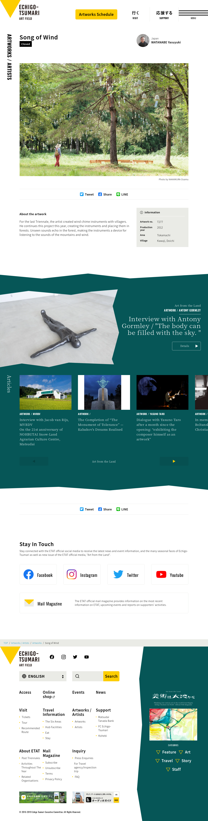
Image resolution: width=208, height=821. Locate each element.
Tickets (26, 717)
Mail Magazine (51, 753)
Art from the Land (104, 461)
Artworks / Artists (9, 57)
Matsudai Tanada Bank (106, 719)
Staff (176, 769)
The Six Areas (53, 721)
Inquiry (78, 750)
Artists (78, 727)
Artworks (37, 643)
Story (186, 760)
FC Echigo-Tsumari (104, 728)
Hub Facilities (53, 727)
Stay (47, 738)
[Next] (174, 461)
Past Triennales (31, 758)
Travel (167, 760)
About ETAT (29, 750)
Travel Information (54, 712)
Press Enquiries (84, 758)
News (101, 692)
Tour (24, 722)
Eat (47, 732)
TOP (6, 643)
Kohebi (102, 735)
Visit (23, 710)
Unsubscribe (52, 768)
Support (103, 710)
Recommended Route (31, 730)
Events (78, 692)
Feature (169, 752)
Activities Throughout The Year (31, 767)
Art (188, 752)
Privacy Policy (53, 779)
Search (111, 676)
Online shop (49, 694)
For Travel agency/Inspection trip (85, 767)
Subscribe (51, 762)
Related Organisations (30, 778)
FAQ (77, 777)
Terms (49, 773)
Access (25, 692)
